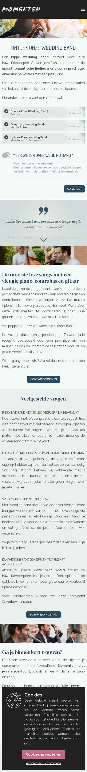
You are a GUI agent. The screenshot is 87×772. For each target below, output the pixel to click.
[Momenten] (21, 9)
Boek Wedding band (43, 614)
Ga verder (74, 189)
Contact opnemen (43, 379)
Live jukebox (15, 548)
